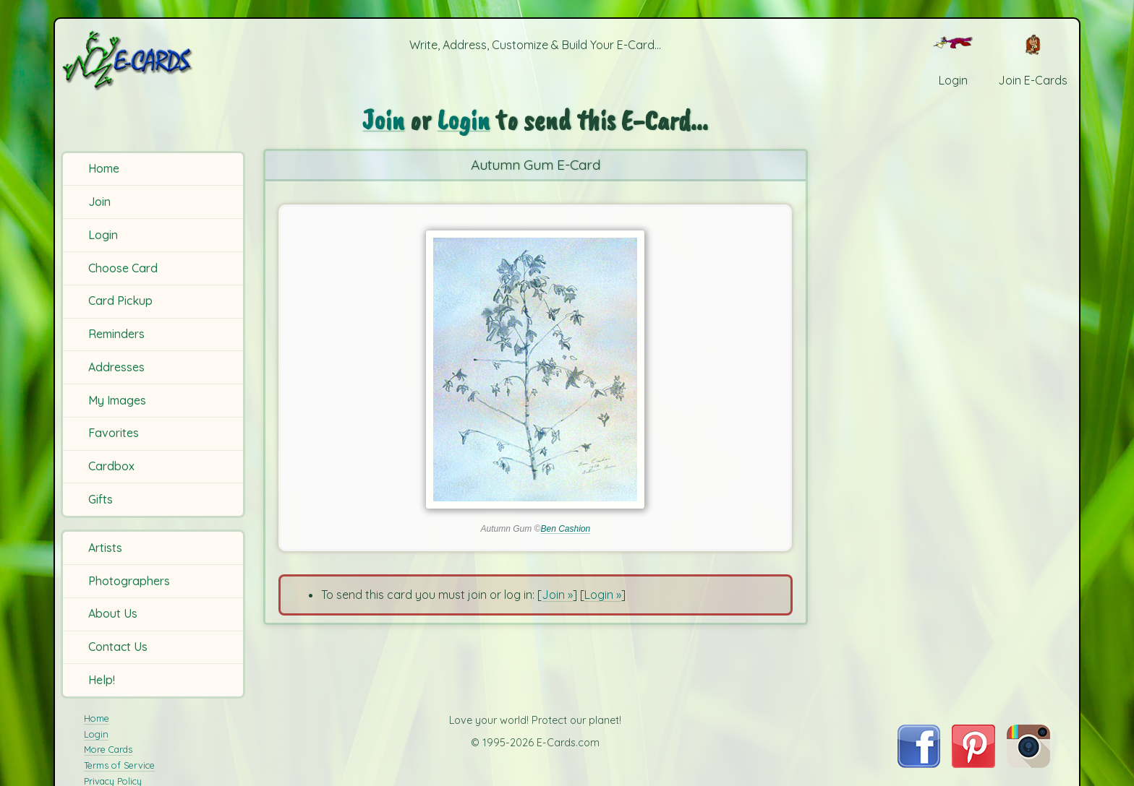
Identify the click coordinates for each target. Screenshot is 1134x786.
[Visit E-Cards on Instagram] (1028, 763)
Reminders (116, 334)
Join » (557, 594)
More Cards (108, 749)
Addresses (116, 367)
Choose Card (123, 268)
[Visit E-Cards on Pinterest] (973, 763)
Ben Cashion (565, 529)
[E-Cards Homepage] (151, 60)
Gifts (100, 499)
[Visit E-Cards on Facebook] (919, 763)
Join (99, 201)
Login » (602, 594)
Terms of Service (119, 765)
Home (103, 168)
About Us (112, 613)
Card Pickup (120, 300)
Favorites (113, 433)
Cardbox (111, 466)
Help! (101, 680)
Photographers (129, 581)
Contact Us (118, 646)
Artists (105, 547)
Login (103, 235)
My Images (117, 400)
